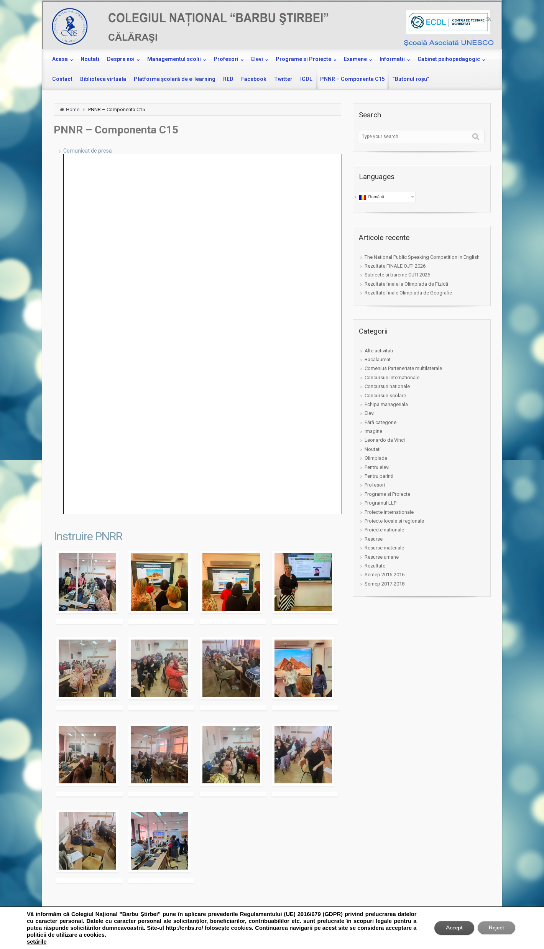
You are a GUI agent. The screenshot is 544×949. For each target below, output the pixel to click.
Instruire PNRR (88, 536)
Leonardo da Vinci (385, 440)
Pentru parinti (379, 476)
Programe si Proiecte (387, 494)
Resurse (374, 539)
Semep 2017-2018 (384, 584)
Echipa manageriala (386, 404)
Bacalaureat (378, 359)
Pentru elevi (377, 467)
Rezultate (375, 566)
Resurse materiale (384, 548)
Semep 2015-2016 (384, 574)
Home (72, 109)
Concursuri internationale (392, 377)
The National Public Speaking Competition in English (422, 257)
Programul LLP (380, 503)
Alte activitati (379, 351)
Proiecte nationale (384, 530)
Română (372, 197)
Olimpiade (376, 458)
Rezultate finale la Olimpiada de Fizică (406, 284)
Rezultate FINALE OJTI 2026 (395, 266)
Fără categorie (380, 422)
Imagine (373, 431)
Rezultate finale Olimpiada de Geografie (408, 293)
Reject (496, 927)
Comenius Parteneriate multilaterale (403, 368)
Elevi (370, 413)
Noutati (373, 449)
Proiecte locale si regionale (394, 521)
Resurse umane (382, 557)
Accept (454, 927)
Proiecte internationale (389, 512)
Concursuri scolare (385, 395)
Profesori (375, 485)
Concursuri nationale (387, 386)
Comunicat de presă (87, 151)
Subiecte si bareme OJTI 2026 (397, 275)
